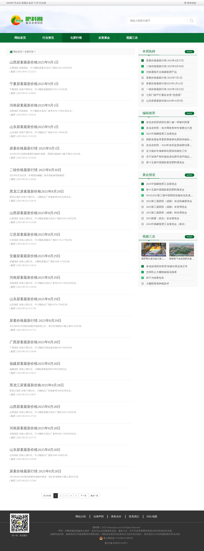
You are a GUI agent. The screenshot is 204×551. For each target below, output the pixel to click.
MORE (189, 52)
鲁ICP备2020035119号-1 (116, 543)
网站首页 (20, 37)
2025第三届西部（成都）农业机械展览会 (169, 201)
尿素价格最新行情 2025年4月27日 (165, 60)
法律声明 (98, 516)
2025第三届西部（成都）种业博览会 (166, 212)
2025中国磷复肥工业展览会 (161, 133)
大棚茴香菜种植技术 (157, 283)
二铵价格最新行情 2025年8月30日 (165, 66)
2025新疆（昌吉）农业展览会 (162, 218)
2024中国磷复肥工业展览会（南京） (166, 224)
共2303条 (47, 496)
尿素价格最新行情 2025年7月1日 (164, 77)
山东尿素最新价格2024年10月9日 (164, 100)
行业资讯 (48, 37)
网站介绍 (81, 516)
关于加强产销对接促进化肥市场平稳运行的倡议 (173, 156)
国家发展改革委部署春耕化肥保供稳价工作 (170, 139)
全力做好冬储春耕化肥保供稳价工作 (166, 151)
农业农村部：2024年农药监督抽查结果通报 (170, 145)
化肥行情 (76, 37)
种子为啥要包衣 (155, 277)
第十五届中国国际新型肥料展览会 (165, 162)
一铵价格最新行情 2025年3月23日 (165, 89)
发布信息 (191, 3)
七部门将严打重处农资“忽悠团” (164, 95)
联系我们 (134, 516)
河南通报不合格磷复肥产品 (161, 72)
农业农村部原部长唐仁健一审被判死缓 (167, 122)
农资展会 (104, 37)
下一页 (83, 496)
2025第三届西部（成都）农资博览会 (166, 207)
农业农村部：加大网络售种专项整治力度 (169, 128)
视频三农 (132, 37)
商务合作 (116, 516)
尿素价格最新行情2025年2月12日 (164, 83)
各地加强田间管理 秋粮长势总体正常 (167, 266)
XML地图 (151, 516)
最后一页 (94, 496)
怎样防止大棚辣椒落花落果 (161, 272)
